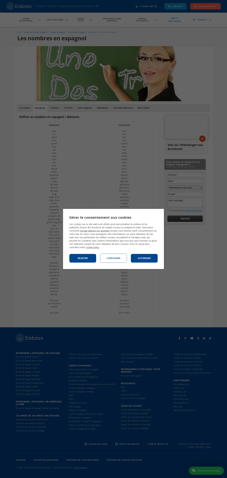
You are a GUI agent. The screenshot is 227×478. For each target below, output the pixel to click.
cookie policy (92, 247)
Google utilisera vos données (95, 230)
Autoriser (144, 258)
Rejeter (83, 258)
